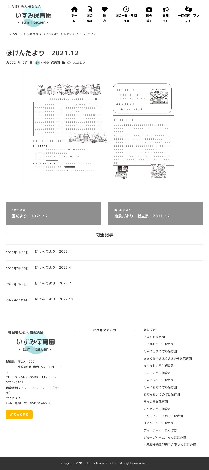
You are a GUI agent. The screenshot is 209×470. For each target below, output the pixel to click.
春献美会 (150, 330)
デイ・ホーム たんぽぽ (160, 430)
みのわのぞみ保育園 (157, 373)
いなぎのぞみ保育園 (157, 409)
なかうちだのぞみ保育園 (160, 387)
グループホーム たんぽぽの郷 (165, 438)
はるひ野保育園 (154, 337)
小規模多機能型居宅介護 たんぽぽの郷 (170, 445)
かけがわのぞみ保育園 (159, 366)
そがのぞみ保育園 (156, 402)
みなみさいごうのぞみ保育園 (163, 416)
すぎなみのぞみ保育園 (159, 423)
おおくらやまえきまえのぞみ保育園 (168, 359)
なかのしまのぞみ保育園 (160, 351)
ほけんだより (76, 63)
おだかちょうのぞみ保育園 (162, 394)
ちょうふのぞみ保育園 (159, 380)
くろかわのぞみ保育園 (159, 344)
